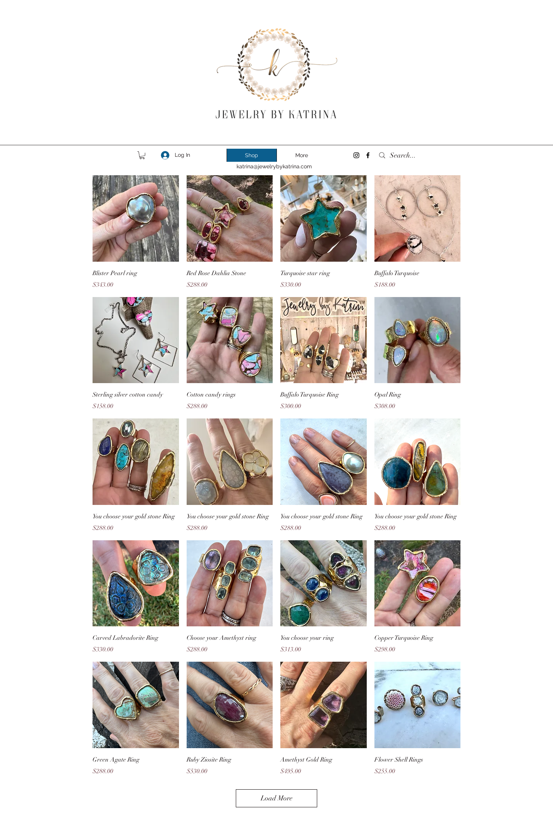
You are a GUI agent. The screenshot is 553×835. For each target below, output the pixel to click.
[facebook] (368, 155)
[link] (142, 155)
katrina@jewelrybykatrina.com (274, 166)
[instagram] (356, 155)
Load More (277, 798)
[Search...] (418, 155)
